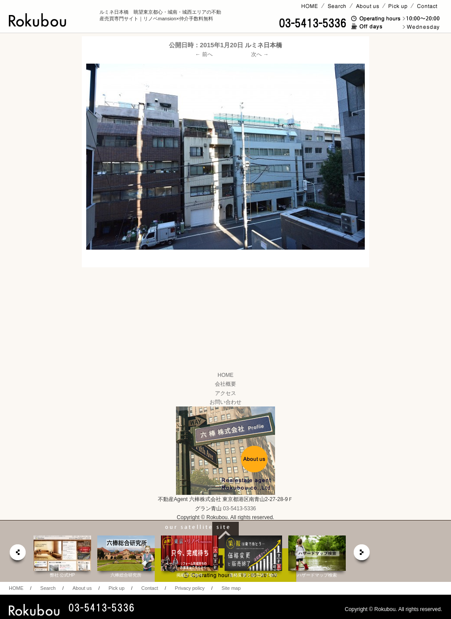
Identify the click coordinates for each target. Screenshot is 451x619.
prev (17, 554)
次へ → (259, 54)
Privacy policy (190, 588)
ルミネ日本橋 (263, 45)
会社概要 (225, 384)
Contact (149, 588)
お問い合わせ (225, 402)
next (362, 554)
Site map (231, 588)
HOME (225, 375)
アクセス (225, 393)
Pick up (116, 588)
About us (82, 588)
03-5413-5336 (239, 508)
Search (48, 588)
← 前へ (204, 54)
